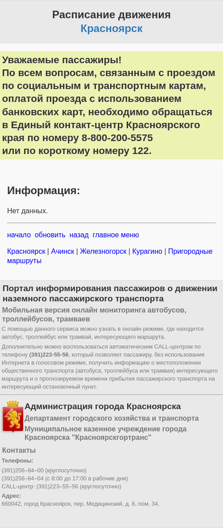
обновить (50, 235)
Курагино (147, 251)
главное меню (116, 235)
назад (79, 235)
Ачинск (62, 251)
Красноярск (27, 251)
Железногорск (103, 251)
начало (19, 235)
